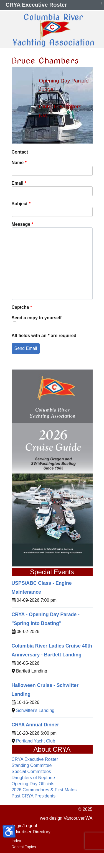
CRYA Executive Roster (35, 759)
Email (19, 183)
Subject (21, 203)
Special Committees (31, 771)
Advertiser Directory (31, 831)
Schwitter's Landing (35, 710)
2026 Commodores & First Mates (44, 789)
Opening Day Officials (33, 783)
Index (16, 841)
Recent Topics (24, 847)
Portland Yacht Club (35, 741)
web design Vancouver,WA (66, 818)
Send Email (25, 348)
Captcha (22, 307)
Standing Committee (32, 765)
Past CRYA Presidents (34, 796)
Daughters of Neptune (33, 777)
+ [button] (101, 3)
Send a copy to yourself (37, 317)
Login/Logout (24, 825)
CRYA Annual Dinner (35, 724)
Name (19, 162)
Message (22, 224)
